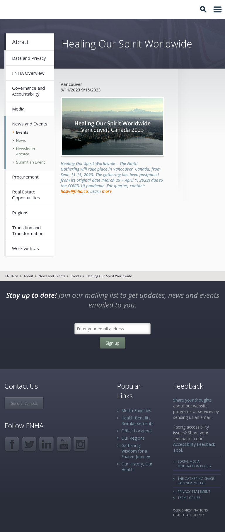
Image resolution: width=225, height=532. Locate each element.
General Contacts (24, 403)
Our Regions (133, 438)
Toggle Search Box (204, 9)
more (107, 191)
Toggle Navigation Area (217, 9)
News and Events (52, 276)
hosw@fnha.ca (74, 191)
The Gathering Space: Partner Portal (196, 480)
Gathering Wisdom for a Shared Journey (135, 451)
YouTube (63, 444)
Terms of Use (189, 497)
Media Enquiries (136, 410)
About (28, 276)
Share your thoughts (192, 400)
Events (76, 276)
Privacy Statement (194, 491)
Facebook (11, 444)
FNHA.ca (11, 276)
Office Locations (137, 431)
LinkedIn (46, 444)
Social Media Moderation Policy (195, 463)
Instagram (81, 444)
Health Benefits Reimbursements (137, 420)
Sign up (113, 343)
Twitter (29, 444)
